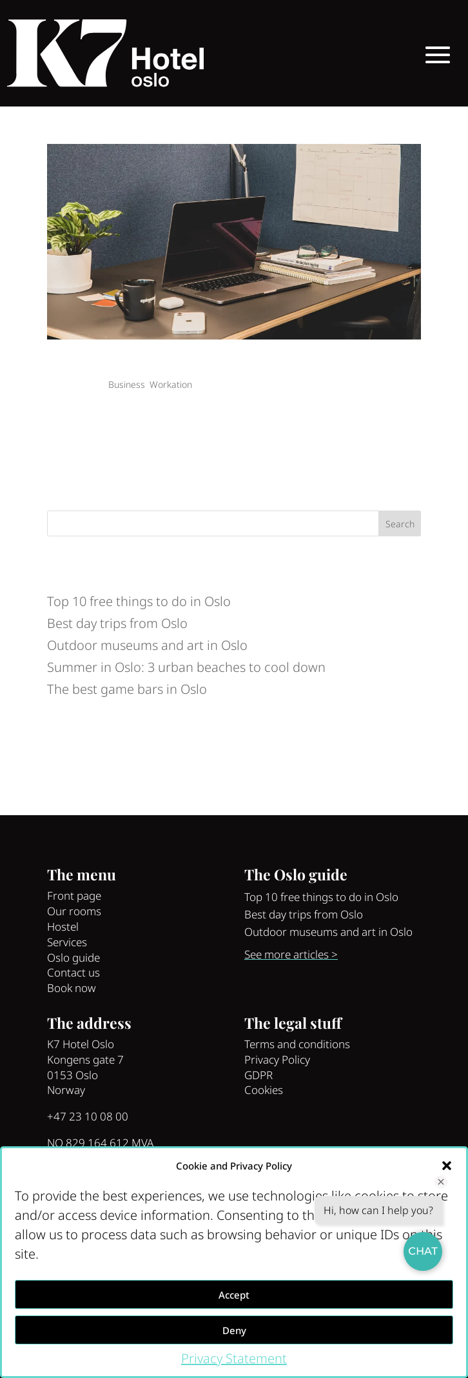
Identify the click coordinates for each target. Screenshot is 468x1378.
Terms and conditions (297, 1044)
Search (399, 524)
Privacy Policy (277, 1059)
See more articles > (291, 954)
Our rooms (74, 911)
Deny (234, 1330)
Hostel (63, 926)
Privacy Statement (234, 1358)
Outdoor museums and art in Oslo (147, 645)
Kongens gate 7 (85, 1059)
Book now (71, 987)
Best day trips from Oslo (117, 623)
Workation (171, 384)
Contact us (73, 972)
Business (126, 384)
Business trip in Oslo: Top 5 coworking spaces (165, 364)
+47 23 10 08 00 (87, 1116)
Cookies (263, 1089)
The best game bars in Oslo (127, 689)
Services (67, 942)
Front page (74, 895)
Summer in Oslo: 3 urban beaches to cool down (186, 667)
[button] (446, 1165)
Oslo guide (73, 957)
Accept (234, 1294)
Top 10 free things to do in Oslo (139, 601)
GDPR (258, 1075)
